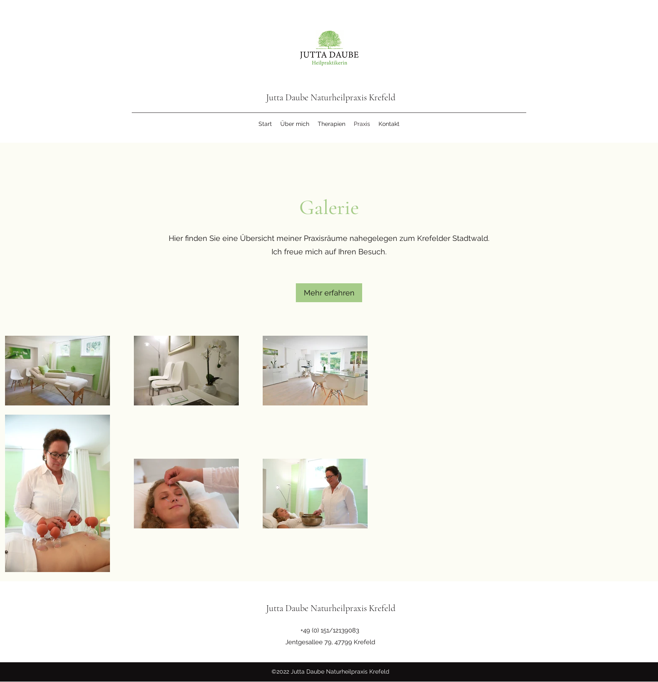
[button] (329, 292)
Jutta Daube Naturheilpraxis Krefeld (330, 97)
